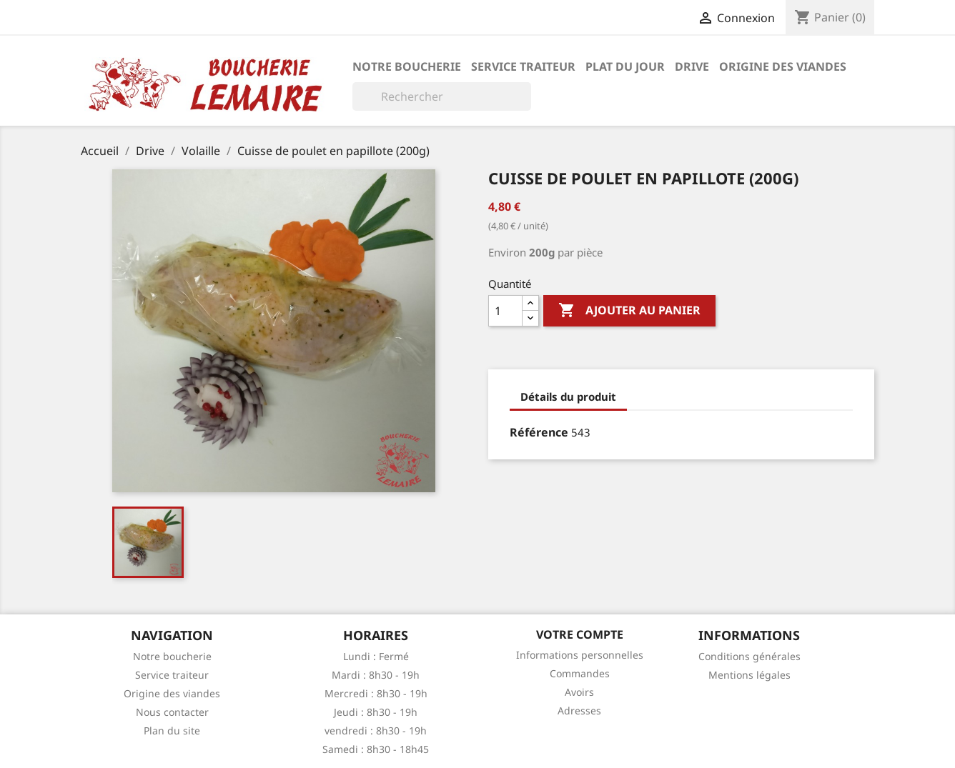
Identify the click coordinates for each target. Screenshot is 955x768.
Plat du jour (625, 66)
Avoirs (579, 692)
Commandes (580, 673)
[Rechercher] (441, 96)
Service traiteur (523, 66)
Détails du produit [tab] (568, 396)
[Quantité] (505, 310)
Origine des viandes (782, 66)
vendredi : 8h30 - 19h (376, 730)
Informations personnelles (579, 655)
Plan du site (172, 730)
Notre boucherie (406, 66)
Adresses (579, 710)
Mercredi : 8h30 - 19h (376, 693)
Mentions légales (749, 675)
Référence (539, 432)
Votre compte (579, 634)
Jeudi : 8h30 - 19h (375, 712)
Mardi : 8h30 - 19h (376, 675)
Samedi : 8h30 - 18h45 (375, 749)
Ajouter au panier (629, 310)
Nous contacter (172, 712)
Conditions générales (749, 656)
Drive (692, 66)
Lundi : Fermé (376, 656)
